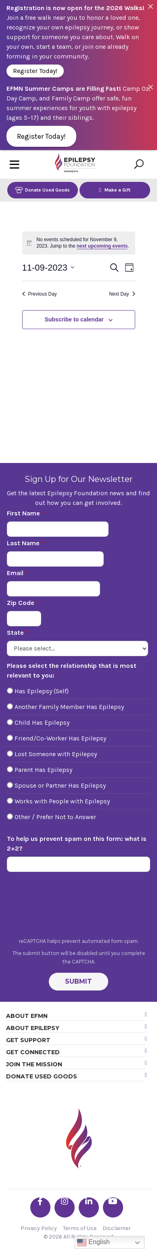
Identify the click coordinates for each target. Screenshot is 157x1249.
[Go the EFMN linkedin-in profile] (89, 1207)
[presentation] (78, 907)
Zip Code (20, 603)
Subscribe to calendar (73, 319)
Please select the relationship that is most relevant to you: (71, 670)
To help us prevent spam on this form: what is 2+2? (77, 843)
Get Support (28, 1040)
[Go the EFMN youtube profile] (113, 1207)
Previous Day (39, 294)
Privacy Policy (39, 1228)
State (15, 632)
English (93, 1242)
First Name (23, 513)
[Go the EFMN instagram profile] (64, 1207)
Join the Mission (34, 1064)
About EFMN (27, 1016)
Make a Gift (114, 190)
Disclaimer (117, 1228)
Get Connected (33, 1052)
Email (15, 573)
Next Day (122, 294)
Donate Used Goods (42, 190)
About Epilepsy (32, 1028)
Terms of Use (79, 1228)
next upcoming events (102, 246)
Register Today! (35, 71)
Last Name (23, 543)
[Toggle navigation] (14, 164)
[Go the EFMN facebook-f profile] (40, 1207)
